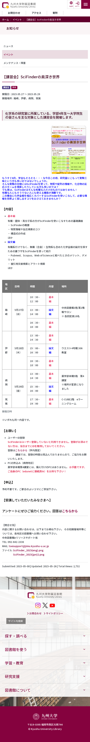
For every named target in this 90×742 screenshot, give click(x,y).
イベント (17, 19)
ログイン (77, 6)
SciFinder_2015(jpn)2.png (28, 554)
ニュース (8, 46)
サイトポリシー (53, 613)
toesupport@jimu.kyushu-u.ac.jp (29, 546)
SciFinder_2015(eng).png (28, 550)
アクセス (36, 13)
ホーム (5, 19)
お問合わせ (14, 13)
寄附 (55, 13)
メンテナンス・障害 (15, 63)
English (71, 6)
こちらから (21, 450)
